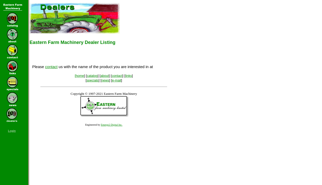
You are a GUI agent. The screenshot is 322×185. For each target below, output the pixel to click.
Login (12, 130)
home (80, 76)
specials (93, 80)
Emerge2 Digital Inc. (111, 124)
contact (51, 66)
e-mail (116, 80)
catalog (92, 76)
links (128, 76)
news (105, 80)
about (104, 76)
